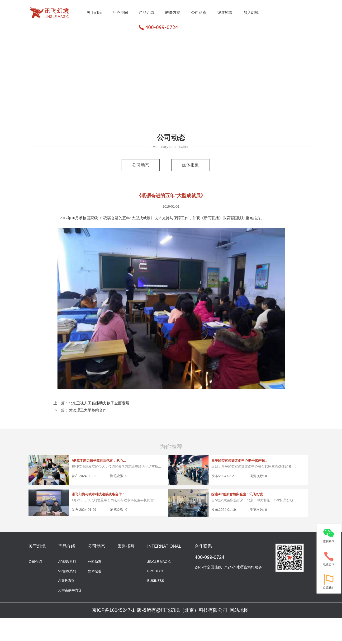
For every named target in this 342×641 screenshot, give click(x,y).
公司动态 (198, 12)
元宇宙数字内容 (69, 589)
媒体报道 (190, 165)
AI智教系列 (66, 580)
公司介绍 (35, 561)
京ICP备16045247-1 (113, 610)
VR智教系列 (67, 570)
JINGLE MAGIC (159, 561)
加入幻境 (251, 12)
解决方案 (172, 12)
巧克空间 (120, 12)
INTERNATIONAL (164, 546)
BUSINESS (155, 580)
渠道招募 (225, 12)
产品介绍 (146, 12)
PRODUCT (155, 570)
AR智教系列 (67, 561)
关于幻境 (94, 12)
